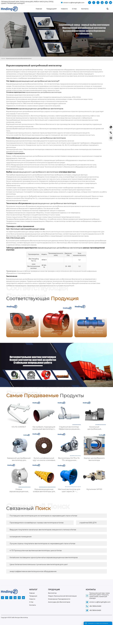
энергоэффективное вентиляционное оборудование (33, 571)
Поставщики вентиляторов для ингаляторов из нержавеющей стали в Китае (43, 516)
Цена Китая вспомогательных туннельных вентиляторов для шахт (39, 564)
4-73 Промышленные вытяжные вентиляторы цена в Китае (36, 551)
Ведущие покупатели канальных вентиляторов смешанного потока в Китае (43, 530)
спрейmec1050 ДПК (88, 523)
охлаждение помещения (20, 537)
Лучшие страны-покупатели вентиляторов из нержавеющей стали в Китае (42, 544)
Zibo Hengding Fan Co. (29, 198)
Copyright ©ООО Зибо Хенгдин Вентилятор (14, 617)
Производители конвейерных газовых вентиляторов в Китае (36, 523)
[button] (103, 320)
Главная (3, 58)
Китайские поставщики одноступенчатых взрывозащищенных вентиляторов (44, 557)
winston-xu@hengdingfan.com (73, 2)
